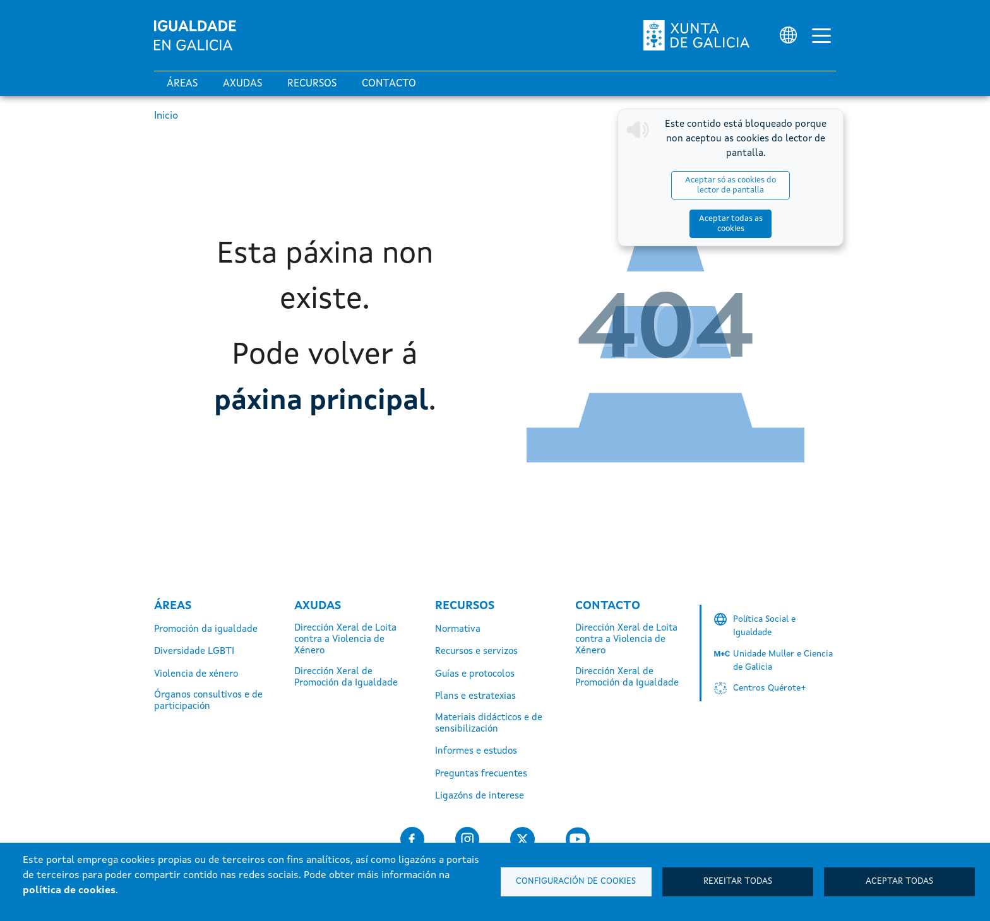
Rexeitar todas (737, 881)
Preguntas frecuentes (481, 774)
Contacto (389, 84)
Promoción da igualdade (206, 629)
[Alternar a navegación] (821, 35)
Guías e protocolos (475, 674)
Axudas (242, 84)
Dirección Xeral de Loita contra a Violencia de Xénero (345, 640)
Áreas (182, 84)
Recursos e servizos (476, 652)
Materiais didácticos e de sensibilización (488, 723)
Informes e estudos (476, 751)
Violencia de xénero (196, 674)
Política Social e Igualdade (764, 626)
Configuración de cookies (576, 881)
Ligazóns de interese (479, 796)
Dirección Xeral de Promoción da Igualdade (346, 677)
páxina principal (321, 401)
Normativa (457, 629)
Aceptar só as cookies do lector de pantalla (686, 185)
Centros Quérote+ (769, 688)
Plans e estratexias (475, 696)
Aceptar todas (899, 881)
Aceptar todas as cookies (795, 185)
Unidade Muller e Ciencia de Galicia (783, 661)
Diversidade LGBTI (194, 652)
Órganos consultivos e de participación (208, 701)
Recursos (312, 84)
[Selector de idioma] (788, 35)
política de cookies (69, 891)
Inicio (166, 116)
